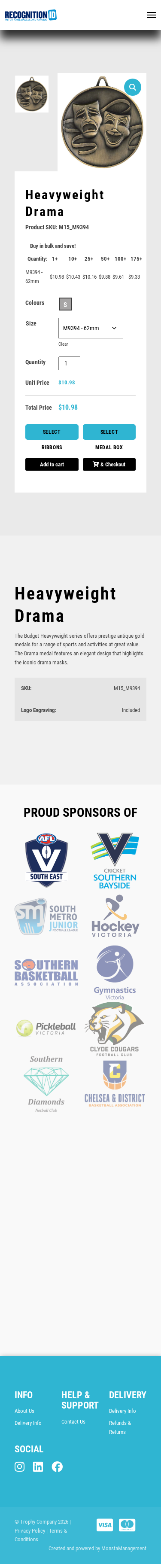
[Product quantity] (69, 363)
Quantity (35, 362)
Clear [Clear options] (63, 344)
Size (31, 323)
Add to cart (52, 464)
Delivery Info (28, 1423)
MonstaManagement (123, 1548)
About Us (24, 1411)
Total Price (38, 407)
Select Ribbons (52, 434)
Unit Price (37, 382)
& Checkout (109, 464)
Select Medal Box (109, 434)
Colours (34, 302)
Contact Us (73, 1421)
